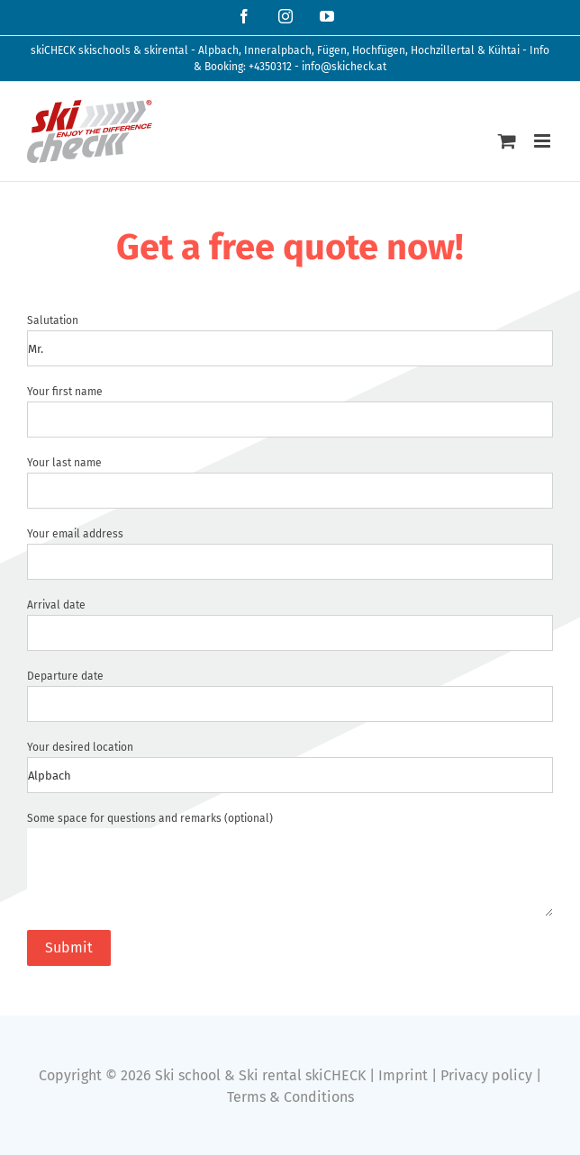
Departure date (65, 676)
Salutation (52, 320)
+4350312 (270, 66)
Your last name (64, 462)
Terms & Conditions (290, 1096)
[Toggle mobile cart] (507, 140)
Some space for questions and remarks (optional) (150, 818)
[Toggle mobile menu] (543, 140)
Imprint (403, 1075)
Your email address (75, 534)
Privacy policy (486, 1075)
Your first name (65, 391)
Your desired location (80, 747)
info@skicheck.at (344, 66)
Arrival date (56, 605)
